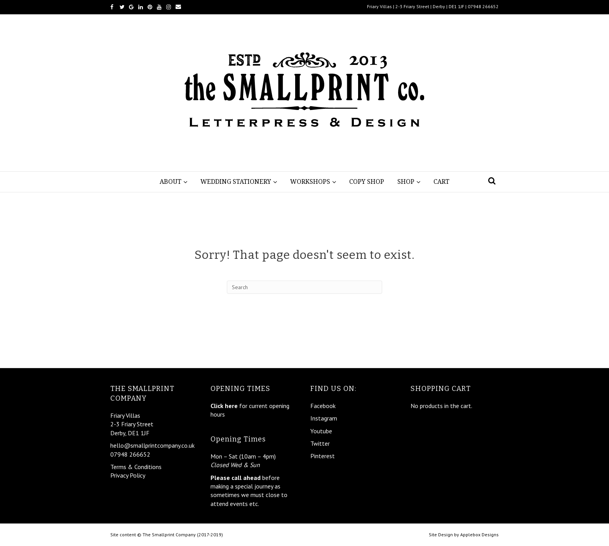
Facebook (323, 406)
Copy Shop (366, 181)
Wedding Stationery (235, 181)
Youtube (321, 431)
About (170, 181)
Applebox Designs (479, 534)
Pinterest (322, 456)
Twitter (320, 443)
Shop (405, 181)
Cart (441, 181)
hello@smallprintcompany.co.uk (152, 445)
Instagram (323, 418)
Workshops (310, 181)
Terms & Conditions (136, 467)
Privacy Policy (127, 475)
